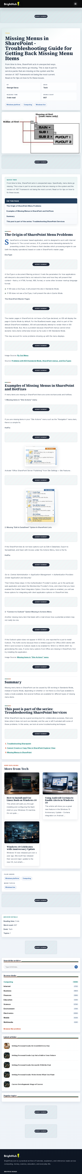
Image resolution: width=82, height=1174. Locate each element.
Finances (41, 995)
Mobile (41, 1018)
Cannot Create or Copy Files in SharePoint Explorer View (31, 748)
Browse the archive (12, 1029)
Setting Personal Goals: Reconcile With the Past (31, 1065)
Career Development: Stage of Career (27, 1084)
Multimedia (41, 1022)
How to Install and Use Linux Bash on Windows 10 (22, 799)
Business (41, 991)
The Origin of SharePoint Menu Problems (24, 206)
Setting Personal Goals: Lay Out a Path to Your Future (34, 1055)
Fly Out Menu (22, 355)
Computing (28, 105)
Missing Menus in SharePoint (19, 752)
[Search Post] (76, 967)
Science (41, 1004)
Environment (41, 1009)
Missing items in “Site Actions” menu (33, 657)
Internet (41, 986)
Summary (11, 216)
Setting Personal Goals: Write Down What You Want (33, 1075)
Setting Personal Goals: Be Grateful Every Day (31, 1046)
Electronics (41, 1013)
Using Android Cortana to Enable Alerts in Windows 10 (59, 800)
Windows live (41, 105)
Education (41, 1000)
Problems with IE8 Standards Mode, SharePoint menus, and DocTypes (41, 361)
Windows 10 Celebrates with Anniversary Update (21, 848)
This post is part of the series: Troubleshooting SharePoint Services (36, 221)
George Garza (12, 88)
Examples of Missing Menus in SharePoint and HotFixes (30, 211)
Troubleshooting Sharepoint (19, 744)
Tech (7, 33)
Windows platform (13, 105)
